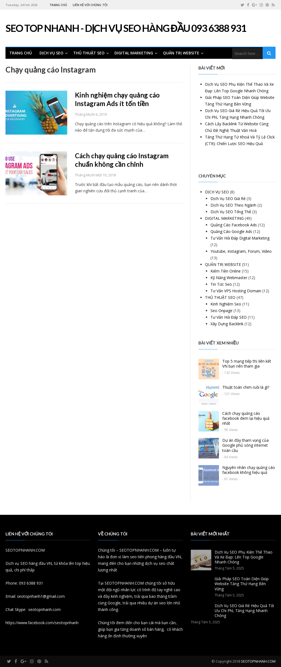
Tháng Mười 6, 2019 (91, 114)
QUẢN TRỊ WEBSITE (181, 52)
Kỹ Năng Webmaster (228, 277)
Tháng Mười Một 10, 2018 (95, 175)
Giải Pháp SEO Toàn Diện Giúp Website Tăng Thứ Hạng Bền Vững (242, 583)
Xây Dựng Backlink (226, 323)
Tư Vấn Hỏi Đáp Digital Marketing (239, 238)
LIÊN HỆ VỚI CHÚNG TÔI (90, 5)
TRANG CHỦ (58, 5)
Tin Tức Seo (221, 284)
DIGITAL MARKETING (133, 52)
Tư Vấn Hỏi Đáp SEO (228, 317)
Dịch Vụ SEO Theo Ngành (233, 205)
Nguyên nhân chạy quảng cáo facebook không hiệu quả (248, 470)
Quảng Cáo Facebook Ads (233, 224)
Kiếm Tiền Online (225, 271)
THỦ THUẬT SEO (89, 52)
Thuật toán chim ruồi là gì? (245, 387)
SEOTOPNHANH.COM (258, 661)
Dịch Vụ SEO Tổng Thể (230, 211)
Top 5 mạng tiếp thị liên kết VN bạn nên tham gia (246, 363)
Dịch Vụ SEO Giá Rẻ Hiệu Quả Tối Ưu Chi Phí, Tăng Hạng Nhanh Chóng (244, 610)
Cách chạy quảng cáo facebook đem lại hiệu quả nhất (245, 418)
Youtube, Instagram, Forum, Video (241, 251)
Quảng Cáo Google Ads (231, 231)
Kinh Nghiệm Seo (225, 304)
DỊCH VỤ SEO (51, 52)
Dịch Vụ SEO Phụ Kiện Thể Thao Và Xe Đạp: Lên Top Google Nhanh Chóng (243, 557)
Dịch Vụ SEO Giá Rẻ (228, 198)
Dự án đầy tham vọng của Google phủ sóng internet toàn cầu (245, 445)
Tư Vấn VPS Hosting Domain (235, 290)
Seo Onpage (221, 310)
